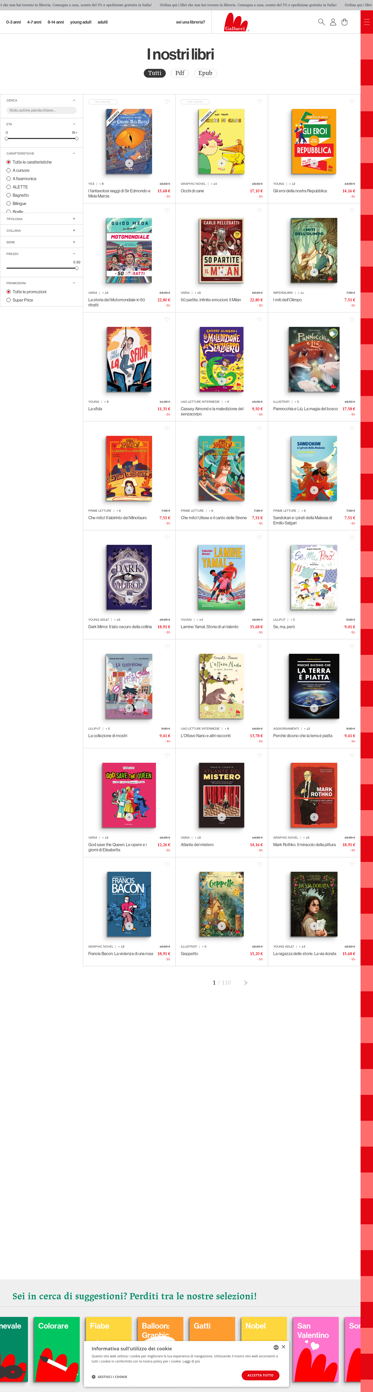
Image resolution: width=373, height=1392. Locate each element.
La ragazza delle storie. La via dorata (304, 953)
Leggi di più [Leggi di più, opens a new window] (191, 1361)
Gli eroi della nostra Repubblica (300, 190)
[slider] (6, 138)
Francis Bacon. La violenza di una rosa (120, 953)
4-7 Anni (34, 22)
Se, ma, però (284, 626)
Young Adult (80, 22)
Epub (205, 73)
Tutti (154, 73)
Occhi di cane (192, 190)
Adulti (103, 22)
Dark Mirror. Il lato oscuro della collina (120, 626)
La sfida (95, 408)
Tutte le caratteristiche (32, 162)
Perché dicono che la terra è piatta (302, 735)
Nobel (293, 1326)
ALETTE (20, 186)
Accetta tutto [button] (261, 1375)
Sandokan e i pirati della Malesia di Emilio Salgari (302, 520)
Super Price (23, 300)
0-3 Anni (13, 22)
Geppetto (189, 953)
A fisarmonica (24, 178)
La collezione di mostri (107, 735)
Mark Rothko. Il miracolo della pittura (304, 844)
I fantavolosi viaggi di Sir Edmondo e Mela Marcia (119, 193)
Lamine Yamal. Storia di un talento (210, 626)
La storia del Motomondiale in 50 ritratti (116, 302)
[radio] (155, 73)
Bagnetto (21, 195)
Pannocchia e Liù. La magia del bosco (305, 408)
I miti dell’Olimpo (287, 299)
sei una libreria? (190, 22)
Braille (18, 211)
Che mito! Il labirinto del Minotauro (117, 517)
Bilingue (19, 203)
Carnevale (41, 1326)
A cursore (21, 170)
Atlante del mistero (197, 844)
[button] (109, 1376)
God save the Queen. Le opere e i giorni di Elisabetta (117, 847)
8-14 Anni (56, 22)
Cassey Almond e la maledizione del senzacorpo (212, 411)
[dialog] (186, 1364)
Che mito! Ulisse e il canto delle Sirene (214, 517)
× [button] (283, 1347)
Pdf (179, 73)
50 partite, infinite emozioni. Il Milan (211, 299)
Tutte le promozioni (29, 291)
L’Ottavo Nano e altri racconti (206, 735)
